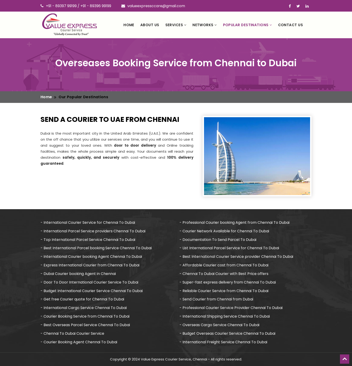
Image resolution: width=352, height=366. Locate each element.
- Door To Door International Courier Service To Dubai (89, 282)
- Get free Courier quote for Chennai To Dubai (82, 299)
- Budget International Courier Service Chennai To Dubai (92, 290)
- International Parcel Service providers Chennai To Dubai (93, 231)
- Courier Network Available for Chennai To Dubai (224, 231)
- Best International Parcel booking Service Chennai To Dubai (96, 248)
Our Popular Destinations (83, 97)
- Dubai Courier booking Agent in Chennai (78, 273)
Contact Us (290, 24)
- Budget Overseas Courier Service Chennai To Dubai (227, 333)
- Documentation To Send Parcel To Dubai (217, 239)
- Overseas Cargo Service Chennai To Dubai (219, 325)
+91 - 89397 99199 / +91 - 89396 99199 (76, 6)
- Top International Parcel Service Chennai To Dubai (88, 239)
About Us (149, 24)
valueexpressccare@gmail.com (153, 6)
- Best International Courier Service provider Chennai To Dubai (236, 256)
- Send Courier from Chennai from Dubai (216, 299)
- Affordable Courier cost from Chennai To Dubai (223, 265)
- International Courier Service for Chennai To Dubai (88, 222)
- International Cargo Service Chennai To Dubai (84, 307)
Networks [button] (204, 24)
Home (128, 24)
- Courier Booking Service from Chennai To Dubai (85, 316)
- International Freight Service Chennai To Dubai (223, 342)
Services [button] (176, 24)
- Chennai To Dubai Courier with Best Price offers (223, 273)
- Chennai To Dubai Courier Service (72, 333)
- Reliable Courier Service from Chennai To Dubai (223, 290)
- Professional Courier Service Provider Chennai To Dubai (231, 307)
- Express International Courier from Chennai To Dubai (90, 265)
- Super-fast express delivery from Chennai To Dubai (227, 282)
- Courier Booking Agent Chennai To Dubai (79, 342)
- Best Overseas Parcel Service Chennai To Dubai (85, 325)
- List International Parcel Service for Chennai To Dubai (229, 248)
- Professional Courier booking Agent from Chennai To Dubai (234, 222)
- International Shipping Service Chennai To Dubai (224, 316)
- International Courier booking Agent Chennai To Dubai (91, 256)
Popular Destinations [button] (247, 24)
